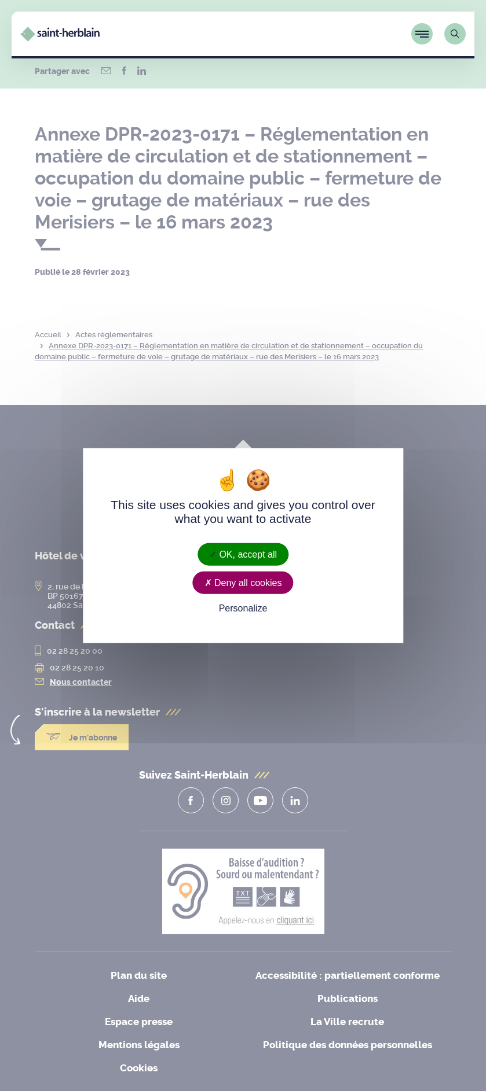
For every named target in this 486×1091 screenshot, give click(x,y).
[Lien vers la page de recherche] (455, 34)
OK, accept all (243, 554)
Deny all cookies (243, 583)
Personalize (243, 608)
